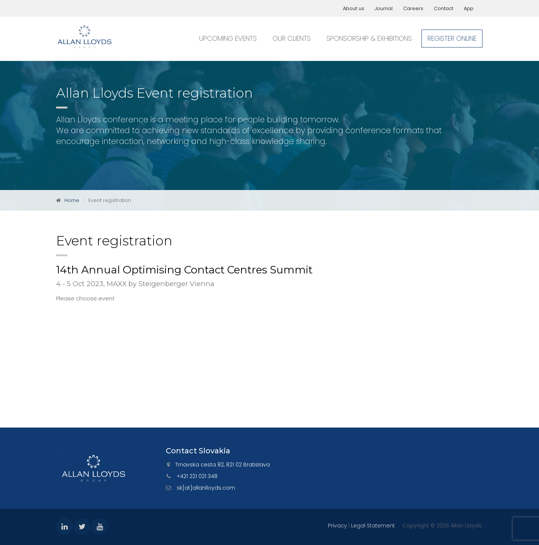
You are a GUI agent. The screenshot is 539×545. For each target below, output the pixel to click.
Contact (443, 8)
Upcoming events (228, 38)
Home (71, 200)
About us (353, 8)
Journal (384, 8)
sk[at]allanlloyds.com (206, 488)
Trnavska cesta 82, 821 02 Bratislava (222, 464)
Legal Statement (373, 525)
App (468, 8)
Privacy (337, 525)
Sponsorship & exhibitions (369, 38)
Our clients (291, 38)
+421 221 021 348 (197, 476)
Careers (413, 8)
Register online (451, 38)
